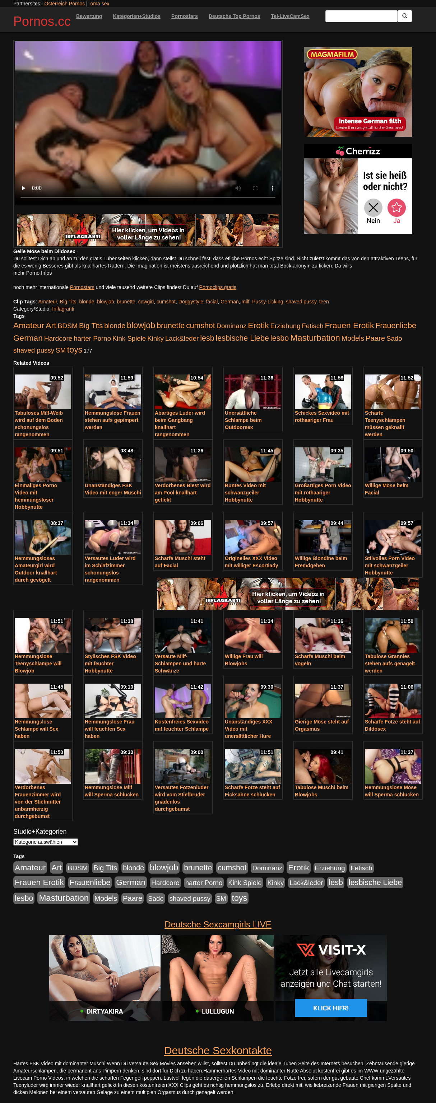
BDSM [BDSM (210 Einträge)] (67, 326)
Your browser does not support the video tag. (148, 123)
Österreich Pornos (64, 3)
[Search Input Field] (361, 16)
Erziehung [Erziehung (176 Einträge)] (285, 326)
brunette (126, 301)
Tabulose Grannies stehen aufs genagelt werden (390, 663)
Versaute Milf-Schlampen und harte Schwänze (180, 663)
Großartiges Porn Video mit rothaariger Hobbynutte (323, 493)
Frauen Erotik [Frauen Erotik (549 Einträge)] (349, 325)
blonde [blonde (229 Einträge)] (114, 326)
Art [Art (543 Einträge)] (51, 325)
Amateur (47, 301)
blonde (86, 301)
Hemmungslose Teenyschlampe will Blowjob (38, 663)
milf (246, 301)
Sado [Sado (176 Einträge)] (394, 338)
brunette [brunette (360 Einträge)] (171, 325)
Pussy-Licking (267, 301)
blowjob (105, 301)
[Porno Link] (148, 230)
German (230, 301)
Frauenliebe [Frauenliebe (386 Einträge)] (395, 325)
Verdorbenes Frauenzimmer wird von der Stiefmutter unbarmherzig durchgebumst (38, 802)
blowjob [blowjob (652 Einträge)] (141, 325)
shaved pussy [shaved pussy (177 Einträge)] (33, 350)
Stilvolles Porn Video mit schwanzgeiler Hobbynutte (390, 565)
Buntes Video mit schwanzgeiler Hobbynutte (245, 493)
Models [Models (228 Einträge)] (353, 338)
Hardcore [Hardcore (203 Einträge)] (58, 338)
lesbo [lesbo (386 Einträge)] (279, 338)
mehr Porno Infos (32, 273)
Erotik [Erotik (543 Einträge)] (258, 325)
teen (324, 301)
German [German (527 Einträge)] (28, 338)
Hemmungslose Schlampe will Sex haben (36, 729)
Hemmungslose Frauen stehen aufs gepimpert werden (112, 420)
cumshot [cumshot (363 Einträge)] (200, 325)
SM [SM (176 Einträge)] (61, 350)
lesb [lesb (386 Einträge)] (207, 338)
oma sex (100, 3)
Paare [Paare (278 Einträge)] (375, 338)
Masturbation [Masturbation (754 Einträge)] (315, 338)
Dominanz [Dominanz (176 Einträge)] (231, 326)
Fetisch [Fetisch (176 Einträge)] (312, 326)
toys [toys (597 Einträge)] (74, 349)
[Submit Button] (405, 16)
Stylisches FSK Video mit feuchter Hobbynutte (110, 663)
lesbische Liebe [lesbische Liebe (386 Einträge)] (242, 338)
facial (212, 301)
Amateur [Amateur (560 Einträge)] (28, 325)
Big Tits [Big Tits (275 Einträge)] (91, 326)
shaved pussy (301, 301)
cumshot (166, 301)
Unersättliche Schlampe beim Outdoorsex (243, 420)
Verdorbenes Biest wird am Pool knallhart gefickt (183, 493)
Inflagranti (63, 309)
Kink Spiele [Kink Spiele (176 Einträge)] (129, 338)
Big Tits (68, 301)
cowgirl (146, 301)
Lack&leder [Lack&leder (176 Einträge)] (182, 338)
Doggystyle (190, 301)
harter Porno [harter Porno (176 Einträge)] (92, 338)
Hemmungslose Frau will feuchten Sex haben (109, 729)
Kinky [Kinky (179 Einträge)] (155, 338)
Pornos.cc (42, 21)
